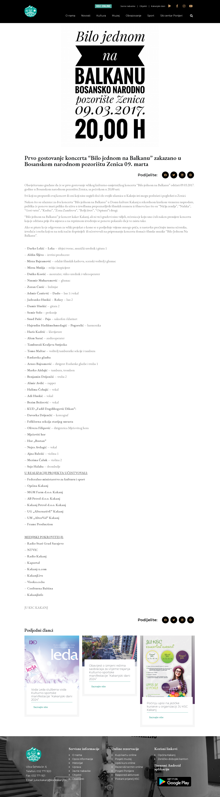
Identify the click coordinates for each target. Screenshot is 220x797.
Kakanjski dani (158, 6)
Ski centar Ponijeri (171, 15)
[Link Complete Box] (51, 676)
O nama (70, 15)
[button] (191, 15)
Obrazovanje (133, 15)
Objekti (143, 6)
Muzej (116, 15)
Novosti (85, 15)
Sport (150, 15)
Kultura (101, 15)
